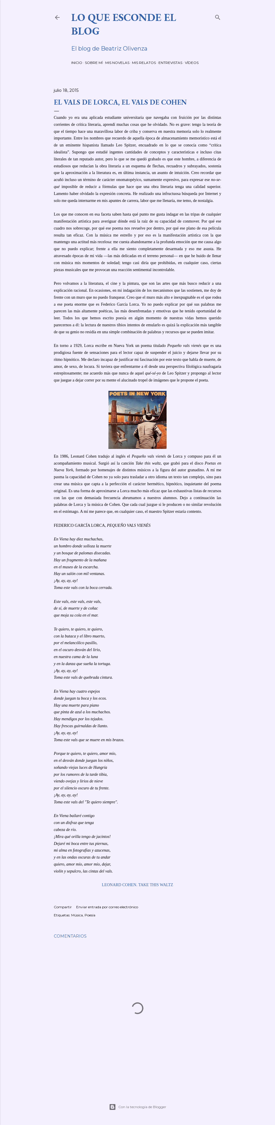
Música (77, 915)
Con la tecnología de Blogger (137, 1106)
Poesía (90, 915)
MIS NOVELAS (117, 62)
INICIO (76, 62)
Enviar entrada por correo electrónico (107, 907)
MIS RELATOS (144, 62)
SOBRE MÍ (94, 62)
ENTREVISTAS (170, 62)
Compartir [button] (63, 907)
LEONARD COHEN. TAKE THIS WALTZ (137, 885)
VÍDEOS (192, 62)
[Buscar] (217, 16)
